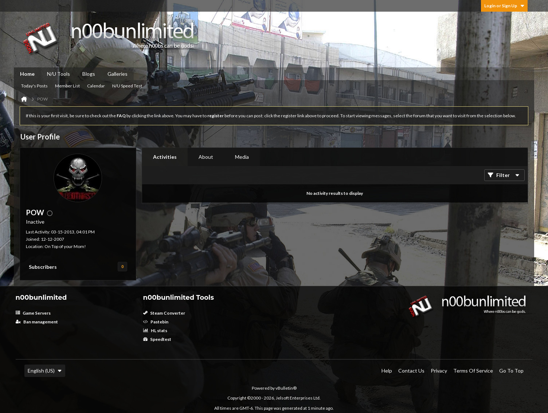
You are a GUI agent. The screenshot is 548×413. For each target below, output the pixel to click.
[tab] (165, 157)
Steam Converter (164, 313)
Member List (67, 85)
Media (242, 157)
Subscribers (43, 267)
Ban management (37, 321)
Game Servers (33, 313)
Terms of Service (473, 370)
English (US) (45, 370)
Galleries (117, 74)
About (206, 157)
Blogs (88, 74)
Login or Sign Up (504, 5)
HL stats (155, 330)
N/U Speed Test (127, 85)
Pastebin (155, 321)
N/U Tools (58, 74)
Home (27, 74)
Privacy (439, 370)
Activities (165, 157)
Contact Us (411, 370)
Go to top (511, 370)
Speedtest (157, 339)
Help (386, 370)
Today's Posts (34, 85)
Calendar (96, 85)
